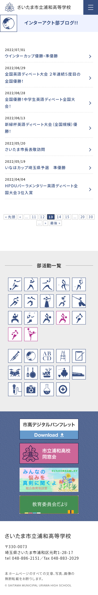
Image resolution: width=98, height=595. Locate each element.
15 (67, 216)
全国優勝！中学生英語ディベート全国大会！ (40, 102)
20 (82, 216)
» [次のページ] (45, 222)
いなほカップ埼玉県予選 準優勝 (35, 167)
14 (59, 216)
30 (91, 216)
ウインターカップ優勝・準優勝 (31, 56)
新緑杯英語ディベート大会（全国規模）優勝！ (41, 128)
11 (34, 216)
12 (42, 216)
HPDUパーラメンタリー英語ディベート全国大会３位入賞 (41, 189)
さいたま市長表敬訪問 (25, 149)
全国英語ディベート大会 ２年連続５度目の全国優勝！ (42, 77)
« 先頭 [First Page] (10, 216)
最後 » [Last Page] (55, 222)
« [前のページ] (20, 216)
